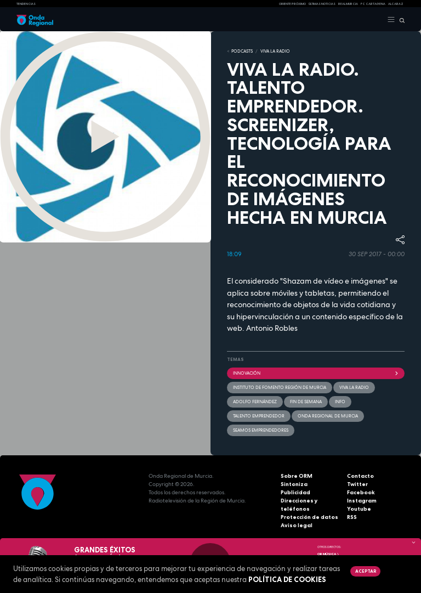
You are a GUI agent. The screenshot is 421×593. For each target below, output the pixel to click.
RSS (352, 517)
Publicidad (295, 492)
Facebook (361, 492)
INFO (340, 401)
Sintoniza (294, 484)
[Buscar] (400, 20)
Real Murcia (348, 4)
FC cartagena (373, 4)
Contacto (360, 475)
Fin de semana (306, 401)
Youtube (359, 508)
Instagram (362, 500)
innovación (316, 373)
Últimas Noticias (322, 4)
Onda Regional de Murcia (328, 416)
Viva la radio (354, 387)
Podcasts (242, 51)
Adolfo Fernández (255, 401)
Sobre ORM (296, 475)
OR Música (328, 554)
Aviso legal (296, 525)
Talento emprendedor (259, 416)
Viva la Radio (275, 51)
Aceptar (365, 571)
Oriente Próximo (292, 4)
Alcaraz (395, 4)
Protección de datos (309, 517)
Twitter (357, 484)
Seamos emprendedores (260, 430)
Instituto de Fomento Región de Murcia (279, 387)
